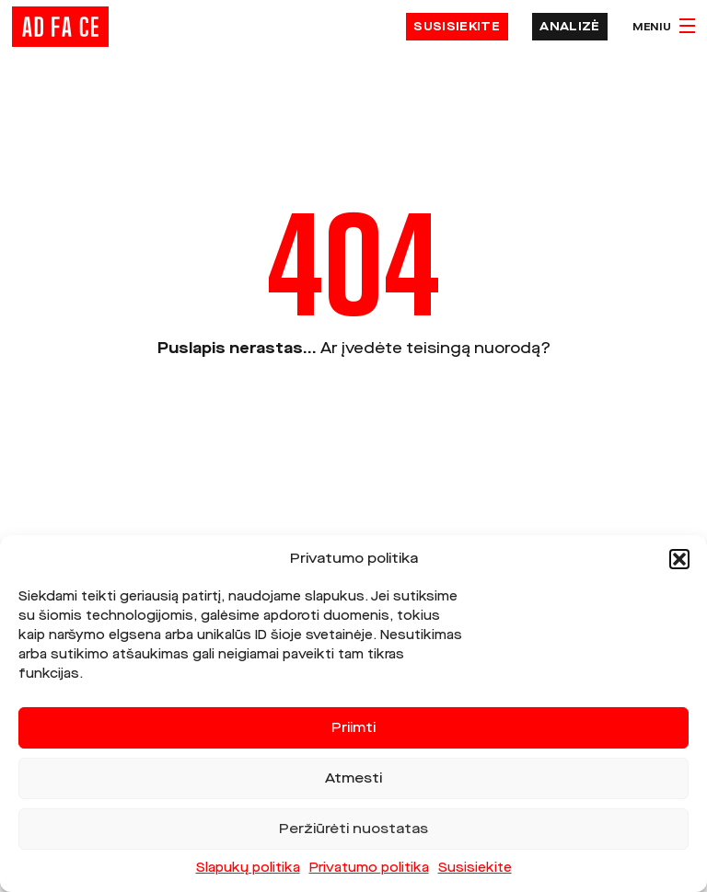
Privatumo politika (369, 868)
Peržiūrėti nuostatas (353, 829)
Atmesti (353, 779)
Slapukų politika (248, 868)
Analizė (569, 26)
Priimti (353, 728)
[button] (679, 559)
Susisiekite (475, 868)
